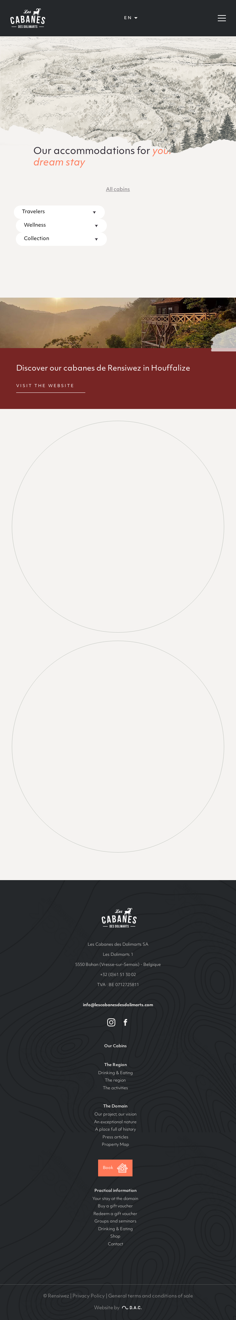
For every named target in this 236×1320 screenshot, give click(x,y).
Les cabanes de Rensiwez (118, 918)
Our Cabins (115, 1046)
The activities (115, 1088)
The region (115, 1081)
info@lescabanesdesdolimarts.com (118, 1005)
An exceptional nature (115, 1122)
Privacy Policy (88, 1296)
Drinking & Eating (115, 1073)
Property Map (115, 1145)
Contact (115, 1244)
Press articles (115, 1137)
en (128, 18)
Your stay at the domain (115, 1199)
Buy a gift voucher (115, 1206)
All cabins (118, 189)
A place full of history (115, 1130)
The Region (115, 1065)
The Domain (115, 1106)
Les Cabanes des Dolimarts (26, 18)
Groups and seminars (115, 1221)
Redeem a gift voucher (115, 1214)
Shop (115, 1237)
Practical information (115, 1191)
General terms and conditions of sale (150, 1296)
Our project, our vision (115, 1114)
